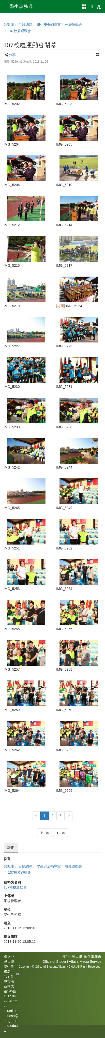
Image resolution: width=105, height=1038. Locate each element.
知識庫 (9, 25)
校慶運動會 (73, 25)
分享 (12, 55)
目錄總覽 (25, 25)
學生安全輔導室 (49, 25)
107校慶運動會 (19, 31)
